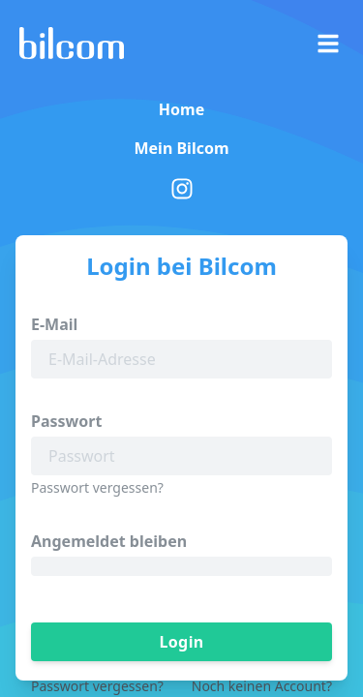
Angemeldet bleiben (109, 541)
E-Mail (54, 324)
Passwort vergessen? (97, 487)
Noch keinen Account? (262, 686)
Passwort (66, 421)
